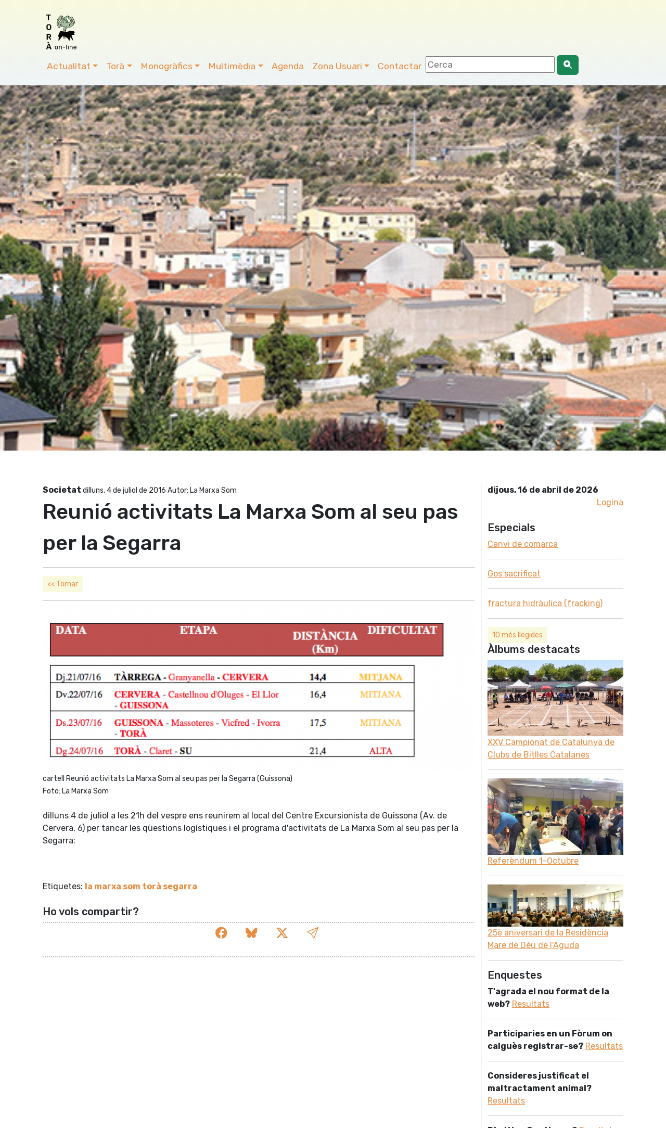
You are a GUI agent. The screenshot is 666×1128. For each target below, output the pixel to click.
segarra (180, 886)
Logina (610, 502)
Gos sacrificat (514, 574)
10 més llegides (517, 635)
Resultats (530, 1004)
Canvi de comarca (523, 544)
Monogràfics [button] (166, 66)
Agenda (288, 66)
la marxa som (112, 886)
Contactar (399, 66)
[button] (312, 933)
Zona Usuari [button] (337, 66)
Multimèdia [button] (231, 66)
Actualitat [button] (69, 66)
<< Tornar (62, 584)
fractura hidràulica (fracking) (545, 603)
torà (151, 886)
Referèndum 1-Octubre (533, 861)
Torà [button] (115, 66)
